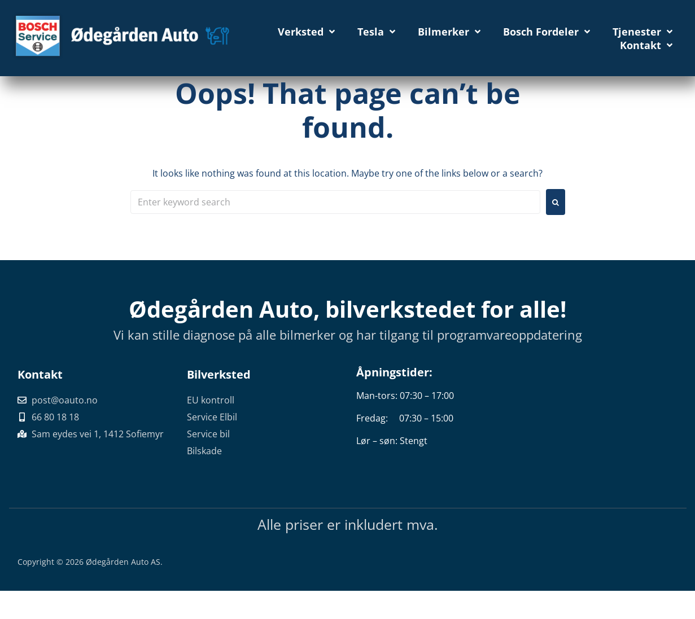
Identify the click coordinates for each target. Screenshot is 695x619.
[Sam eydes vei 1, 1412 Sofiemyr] (602, 424)
